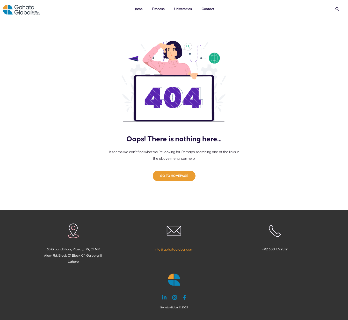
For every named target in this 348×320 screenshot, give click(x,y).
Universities (183, 9)
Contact (208, 9)
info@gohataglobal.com (174, 249)
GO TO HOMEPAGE (174, 176)
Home (138, 9)
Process (158, 9)
